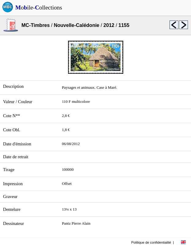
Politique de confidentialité (151, 242)
